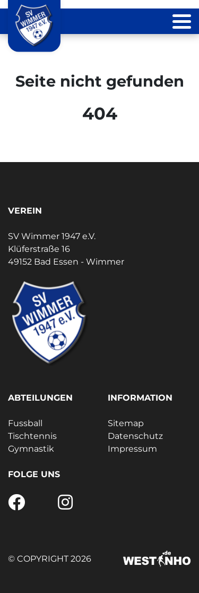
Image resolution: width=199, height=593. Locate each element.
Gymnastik (31, 449)
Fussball (25, 423)
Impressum (132, 449)
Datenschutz (135, 436)
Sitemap (126, 423)
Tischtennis (32, 436)
